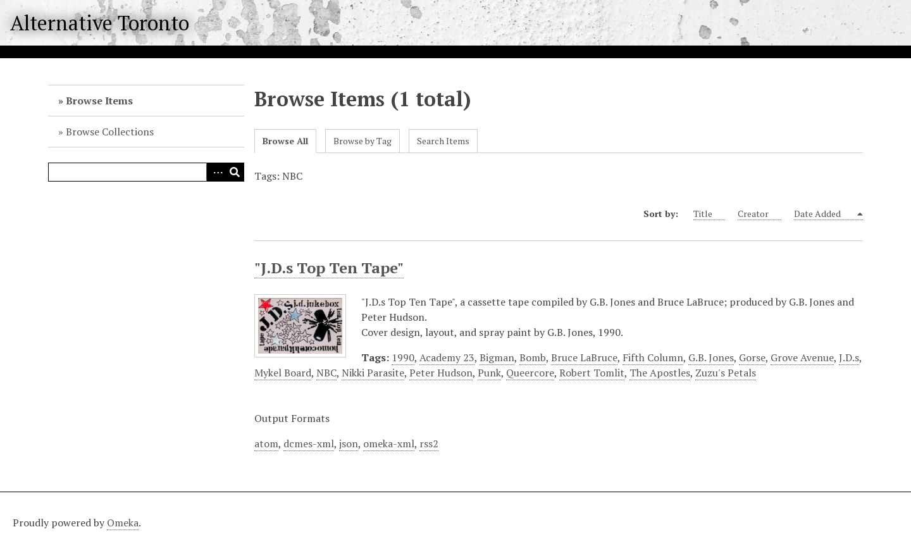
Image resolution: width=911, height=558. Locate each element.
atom (266, 443)
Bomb (532, 357)
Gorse (752, 357)
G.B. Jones (711, 357)
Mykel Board (282, 373)
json (348, 443)
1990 (403, 357)
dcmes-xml (308, 443)
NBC (326, 373)
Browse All (285, 141)
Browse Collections (110, 132)
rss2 (428, 443)
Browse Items (99, 101)
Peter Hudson (441, 373)
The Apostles (659, 373)
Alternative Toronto (99, 22)
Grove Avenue (802, 357)
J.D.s (849, 357)
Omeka (123, 523)
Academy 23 (446, 357)
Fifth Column (653, 357)
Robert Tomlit (591, 373)
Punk (489, 373)
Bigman (497, 357)
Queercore (530, 373)
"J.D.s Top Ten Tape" (329, 267)
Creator (759, 214)
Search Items (443, 141)
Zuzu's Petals (725, 373)
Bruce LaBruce (584, 357)
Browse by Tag (362, 141)
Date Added (824, 214)
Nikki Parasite (373, 373)
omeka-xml (388, 443)
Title (709, 214)
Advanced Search (215, 172)
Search (234, 172)
